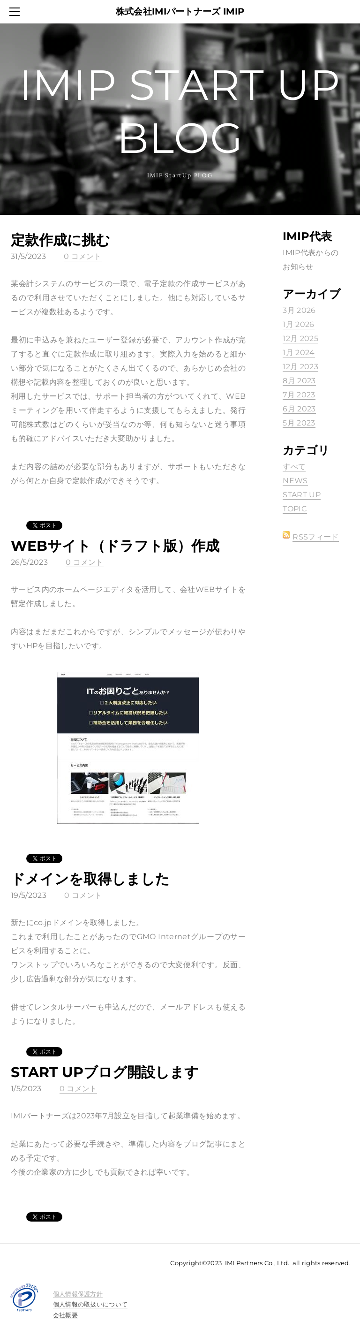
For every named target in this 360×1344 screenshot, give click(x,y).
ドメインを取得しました (90, 879)
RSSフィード (315, 536)
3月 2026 (299, 310)
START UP (302, 494)
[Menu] (16, 11)
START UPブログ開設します (105, 1072)
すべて (294, 466)
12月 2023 (300, 366)
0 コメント (83, 256)
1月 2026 (298, 324)
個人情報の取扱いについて (90, 1304)
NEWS (295, 480)
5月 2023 (299, 422)
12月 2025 (300, 338)
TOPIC (295, 508)
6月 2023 (299, 408)
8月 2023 (299, 380)
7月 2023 (299, 394)
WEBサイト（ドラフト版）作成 (115, 545)
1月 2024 (299, 352)
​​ (78, 1294)
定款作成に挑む (60, 240)
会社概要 (65, 1315)
